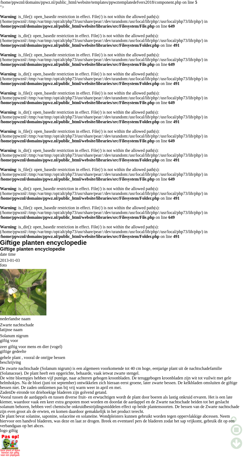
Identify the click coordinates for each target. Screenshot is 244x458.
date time (8, 254)
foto (3, 265)
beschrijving (10, 362)
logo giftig (9, 430)
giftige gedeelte (13, 351)
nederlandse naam (15, 318)
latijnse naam (11, 329)
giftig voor (9, 340)
